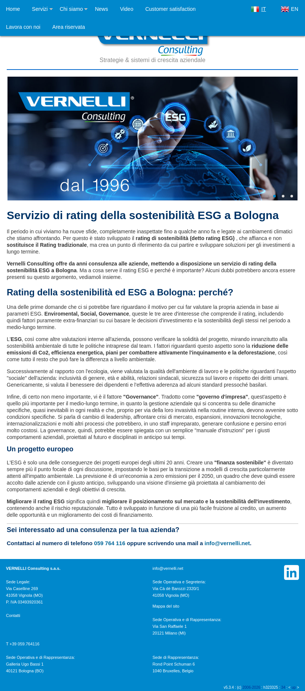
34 (283, 687)
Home (13, 9)
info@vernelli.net (227, 543)
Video (127, 9)
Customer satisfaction (170, 9)
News (101, 9)
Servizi (40, 9)
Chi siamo (71, 9)
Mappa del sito (166, 606)
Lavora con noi (23, 27)
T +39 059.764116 (22, 644)
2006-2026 (251, 687)
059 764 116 (109, 543)
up (294, 687)
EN (294, 9)
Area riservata (68, 27)
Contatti (13, 615)
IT (263, 9)
